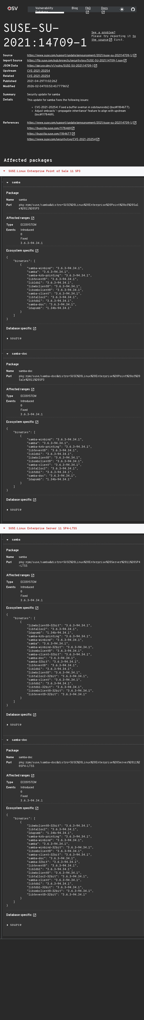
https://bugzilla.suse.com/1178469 (49, 128)
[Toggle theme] (122, 9)
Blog (75, 8)
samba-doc (18, 354)
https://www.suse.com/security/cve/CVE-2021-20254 (61, 139)
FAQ (88, 8)
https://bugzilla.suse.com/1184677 (49, 134)
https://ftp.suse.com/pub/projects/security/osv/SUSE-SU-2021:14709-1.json (75, 61)
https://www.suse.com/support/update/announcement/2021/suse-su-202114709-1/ (80, 55)
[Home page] (13, 9)
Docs (104, 8)
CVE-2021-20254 (38, 71)
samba (15, 182)
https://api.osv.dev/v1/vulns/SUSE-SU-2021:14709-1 (60, 66)
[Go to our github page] (133, 9)
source (15, 338)
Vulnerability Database (44, 10)
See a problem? (103, 33)
